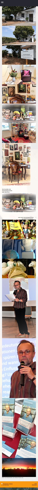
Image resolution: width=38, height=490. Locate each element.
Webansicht (34, 484)
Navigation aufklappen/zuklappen (19, 2)
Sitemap (11, 483)
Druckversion (5, 483)
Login (36, 483)
